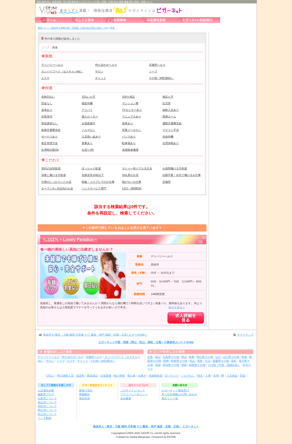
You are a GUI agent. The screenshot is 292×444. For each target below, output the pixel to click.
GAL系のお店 (130, 175)
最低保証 (92, 375)
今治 (207, 361)
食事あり (87, 143)
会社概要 (125, 398)
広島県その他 (171, 357)
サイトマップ (245, 334)
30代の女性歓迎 (51, 168)
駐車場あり (129, 143)
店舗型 (166, 182)
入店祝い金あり (91, 136)
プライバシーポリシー (134, 394)
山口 (218, 357)
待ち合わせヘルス (106, 64)
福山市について (47, 402)
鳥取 (244, 357)
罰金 (242, 375)
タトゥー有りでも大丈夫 (137, 168)
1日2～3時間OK (131, 188)
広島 (150, 357)
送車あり (46, 110)
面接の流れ (86, 390)
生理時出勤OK (50, 149)
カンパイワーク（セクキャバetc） (62, 71)
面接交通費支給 (50, 130)
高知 (158, 365)
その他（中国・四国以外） (224, 365)
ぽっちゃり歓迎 (91, 168)
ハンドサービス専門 (94, 188)
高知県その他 (171, 365)
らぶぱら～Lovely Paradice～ (70, 239)
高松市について (47, 406)
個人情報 (119, 375)
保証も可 (167, 96)
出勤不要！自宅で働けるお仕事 (181, 175)
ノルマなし (88, 130)
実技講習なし (49, 123)
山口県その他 (231, 357)
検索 (176, 38)
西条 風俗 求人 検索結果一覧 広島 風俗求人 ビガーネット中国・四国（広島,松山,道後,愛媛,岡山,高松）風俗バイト (94, 1)
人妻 (208, 375)
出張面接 (105, 375)
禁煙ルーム (169, 116)
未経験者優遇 (130, 149)
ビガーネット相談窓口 (175, 390)
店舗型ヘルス (157, 64)
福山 (158, 357)
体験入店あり (170, 110)
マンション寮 (130, 103)
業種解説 (84, 394)
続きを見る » (177, 307)
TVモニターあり (132, 110)
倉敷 (191, 357)
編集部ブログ (46, 394)
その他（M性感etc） (161, 78)
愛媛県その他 (221, 361)
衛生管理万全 (49, 143)
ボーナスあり (49, 136)
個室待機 (87, 103)
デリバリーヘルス (52, 64)
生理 (216, 375)
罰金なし (46, 103)
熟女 (200, 375)
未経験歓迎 (155, 375)
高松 (234, 361)
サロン (99, 71)
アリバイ (87, 110)
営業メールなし (131, 130)
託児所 (166, 103)
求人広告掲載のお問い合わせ (179, 394)
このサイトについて (132, 390)
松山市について (47, 414)
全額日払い (48, 96)
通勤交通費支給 (172, 123)
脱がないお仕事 (131, 182)
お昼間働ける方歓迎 (174, 168)
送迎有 (80, 375)
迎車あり (127, 123)
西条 (200, 361)
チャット (100, 78)
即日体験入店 (65, 375)
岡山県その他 (205, 357)
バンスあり (129, 136)
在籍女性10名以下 (93, 175)
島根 (166, 361)
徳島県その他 (197, 365)
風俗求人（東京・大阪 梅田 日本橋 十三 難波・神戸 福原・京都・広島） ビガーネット (146, 426)
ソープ (153, 71)
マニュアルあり (131, 116)
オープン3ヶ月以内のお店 (57, 188)
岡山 (184, 357)
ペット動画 (44, 418)
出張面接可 (88, 123)
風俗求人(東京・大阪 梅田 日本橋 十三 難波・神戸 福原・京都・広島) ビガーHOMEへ (95, 334)
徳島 (184, 365)
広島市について (47, 398)
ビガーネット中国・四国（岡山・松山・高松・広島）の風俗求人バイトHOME (146, 342)
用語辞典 (84, 398)
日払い (51, 375)
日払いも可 (88, 96)
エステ (45, 78)
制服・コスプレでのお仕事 (98, 182)
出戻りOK (88, 149)
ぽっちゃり (172, 375)
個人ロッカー (90, 116)
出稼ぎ (142, 375)
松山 (192, 361)
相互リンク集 (170, 398)
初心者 (131, 375)
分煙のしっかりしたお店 (56, 182)
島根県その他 (179, 361)
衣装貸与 (46, 116)
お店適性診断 (46, 390)
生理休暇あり (170, 143)
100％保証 (128, 96)
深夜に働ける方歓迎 (53, 175)
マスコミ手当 (170, 130)
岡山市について (47, 410)
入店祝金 (232, 375)
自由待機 (167, 136)
